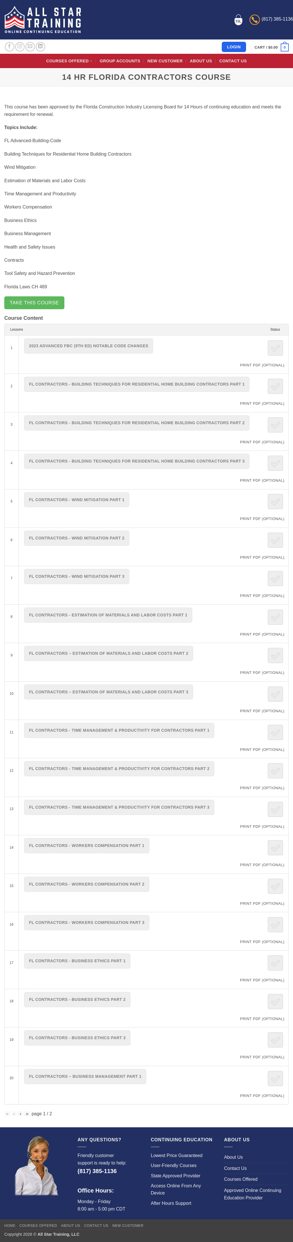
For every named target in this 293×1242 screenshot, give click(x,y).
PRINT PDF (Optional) (262, 365)
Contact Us (233, 61)
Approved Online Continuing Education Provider (252, 1194)
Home (9, 1226)
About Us (201, 61)
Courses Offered (69, 61)
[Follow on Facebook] (9, 46)
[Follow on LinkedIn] (40, 46)
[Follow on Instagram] (20, 46)
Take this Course (34, 302)
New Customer (165, 61)
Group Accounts (120, 61)
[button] (272, 47)
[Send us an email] (30, 46)
